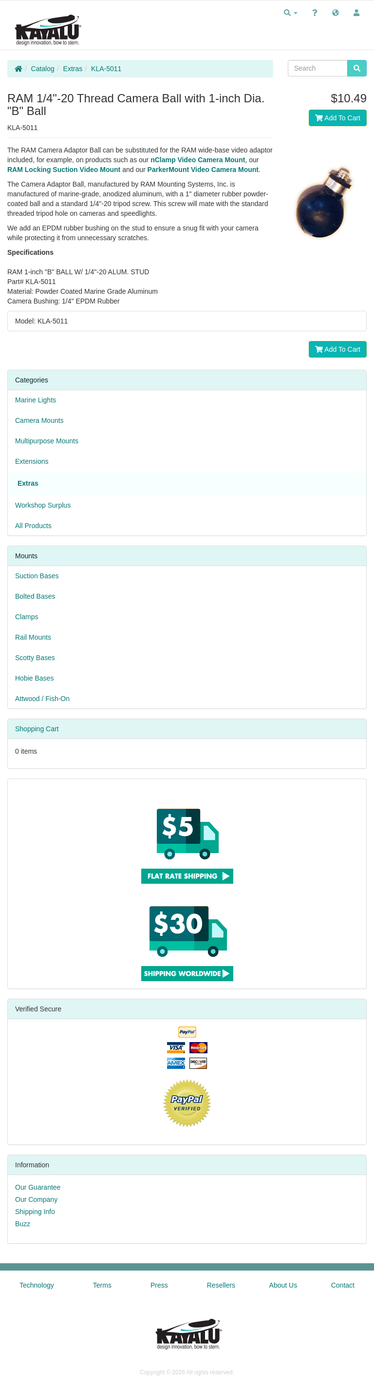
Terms (102, 1285)
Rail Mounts (33, 637)
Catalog (43, 69)
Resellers (221, 1285)
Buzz (22, 1224)
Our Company (36, 1199)
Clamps (26, 617)
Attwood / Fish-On (42, 699)
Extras (73, 69)
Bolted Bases (35, 596)
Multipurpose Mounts (46, 441)
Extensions (31, 461)
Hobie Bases (34, 678)
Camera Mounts (39, 420)
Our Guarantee (37, 1187)
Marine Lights (35, 400)
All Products (33, 526)
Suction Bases (37, 576)
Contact (343, 1285)
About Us (283, 1285)
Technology (36, 1285)
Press (159, 1285)
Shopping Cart (37, 729)
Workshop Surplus (43, 505)
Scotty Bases (35, 658)
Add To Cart (337, 118)
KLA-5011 (106, 69)
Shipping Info (35, 1212)
